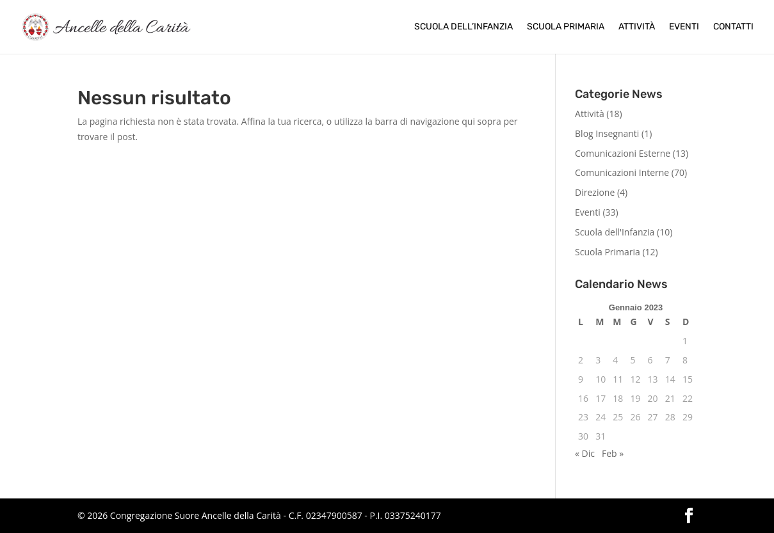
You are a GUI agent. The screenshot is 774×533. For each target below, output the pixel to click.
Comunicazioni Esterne (622, 153)
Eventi (684, 27)
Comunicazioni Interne (622, 172)
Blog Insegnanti (607, 133)
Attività (636, 27)
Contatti (733, 27)
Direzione (595, 192)
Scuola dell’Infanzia (463, 27)
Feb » (613, 453)
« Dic (585, 453)
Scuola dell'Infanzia (614, 232)
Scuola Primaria (565, 27)
